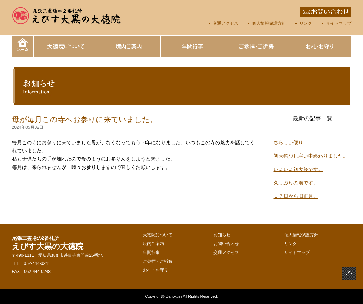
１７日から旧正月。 (296, 196)
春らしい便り (288, 142)
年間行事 (192, 46)
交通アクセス (225, 23)
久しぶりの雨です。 (296, 183)
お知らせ (221, 234)
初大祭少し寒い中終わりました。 (311, 156)
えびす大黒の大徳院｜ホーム (22, 46)
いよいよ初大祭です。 (298, 169)
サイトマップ (338, 23)
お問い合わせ (226, 243)
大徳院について (65, 46)
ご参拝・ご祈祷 (256, 46)
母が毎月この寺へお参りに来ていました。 (84, 119)
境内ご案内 (128, 46)
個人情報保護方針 (269, 23)
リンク (305, 23)
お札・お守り (319, 46)
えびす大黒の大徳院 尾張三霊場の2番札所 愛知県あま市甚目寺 (67, 16)
